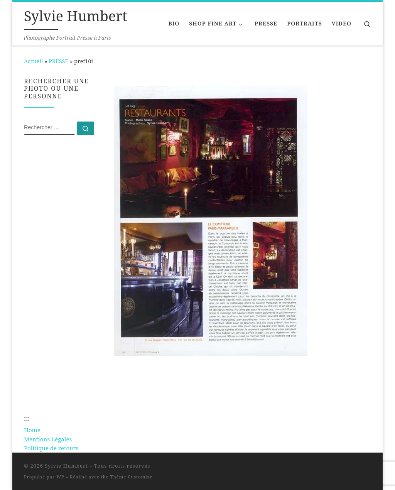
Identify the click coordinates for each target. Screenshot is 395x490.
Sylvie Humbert (66, 465)
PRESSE (58, 61)
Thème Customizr (131, 477)
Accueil (33, 61)
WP (60, 477)
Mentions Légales (48, 439)
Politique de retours (51, 448)
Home (32, 430)
